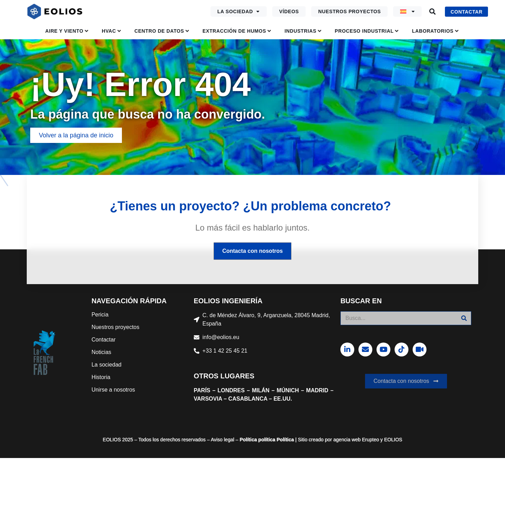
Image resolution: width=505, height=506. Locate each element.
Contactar (103, 340)
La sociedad (238, 11)
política (266, 439)
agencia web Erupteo (356, 439)
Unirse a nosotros (113, 390)
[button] (432, 11)
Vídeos (289, 11)
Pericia (99, 315)
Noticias (101, 352)
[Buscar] (464, 318)
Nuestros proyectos (349, 11)
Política (248, 439)
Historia (100, 377)
